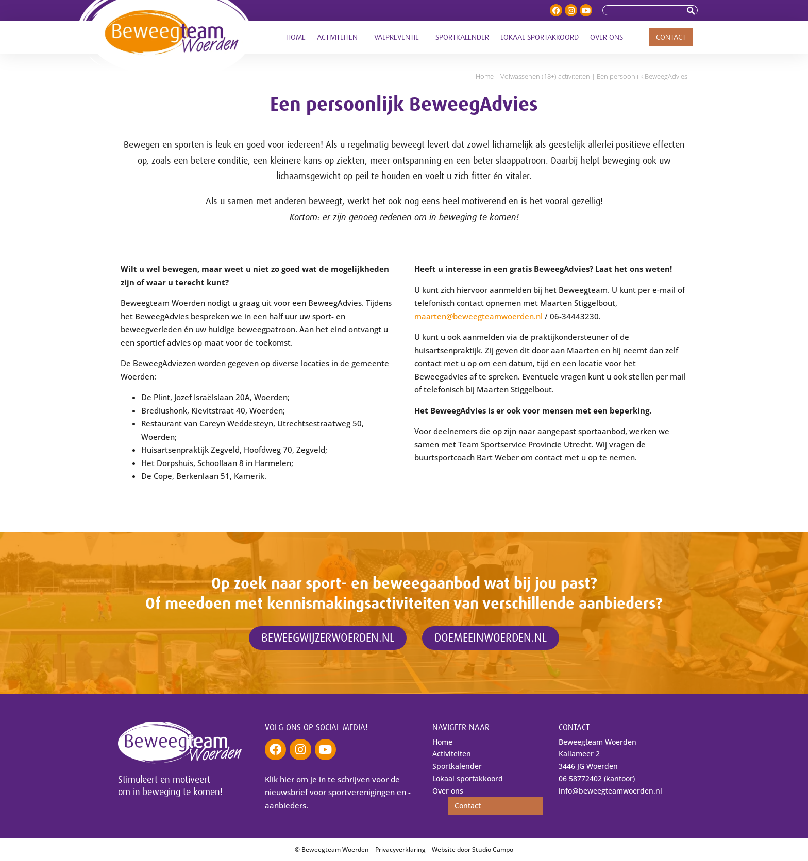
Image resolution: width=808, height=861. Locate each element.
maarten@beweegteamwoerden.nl (478, 316)
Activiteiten (340, 37)
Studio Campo (492, 849)
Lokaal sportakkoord (539, 37)
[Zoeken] (692, 10)
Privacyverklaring (400, 849)
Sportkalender (462, 37)
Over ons (609, 37)
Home (296, 37)
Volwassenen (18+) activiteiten (545, 76)
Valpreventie (399, 37)
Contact (671, 37)
